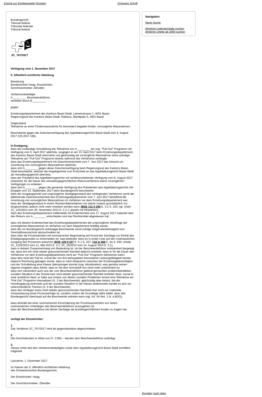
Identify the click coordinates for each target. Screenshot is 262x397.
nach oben (159, 393)
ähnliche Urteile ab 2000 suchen (165, 31)
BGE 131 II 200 (91, 206)
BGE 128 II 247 (64, 242)
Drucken (41, 3)
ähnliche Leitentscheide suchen (164, 28)
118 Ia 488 (98, 242)
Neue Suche (153, 22)
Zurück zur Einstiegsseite (19, 3)
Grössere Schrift (128, 3)
